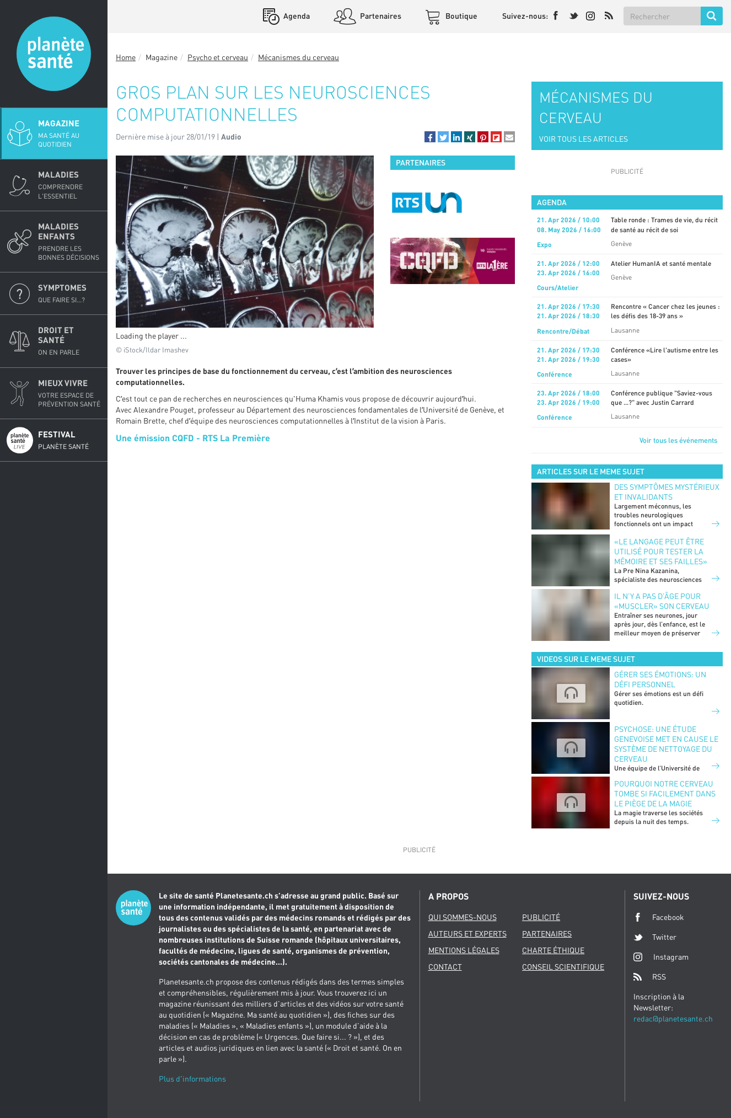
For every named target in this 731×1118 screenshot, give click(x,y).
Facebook (658, 917)
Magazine (69, 133)
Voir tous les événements (678, 440)
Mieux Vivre (69, 393)
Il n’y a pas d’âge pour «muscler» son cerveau (662, 601)
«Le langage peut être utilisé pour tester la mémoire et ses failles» (660, 551)
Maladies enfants (69, 241)
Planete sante (54, 54)
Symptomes (69, 293)
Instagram (661, 956)
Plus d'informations (192, 1078)
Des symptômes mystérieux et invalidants (666, 491)
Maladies (69, 184)
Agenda (296, 15)
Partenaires (379, 15)
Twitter (654, 937)
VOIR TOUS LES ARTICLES (583, 138)
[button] (430, 136)
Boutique (460, 15)
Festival (69, 440)
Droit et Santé (69, 341)
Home (126, 57)
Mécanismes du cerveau (298, 57)
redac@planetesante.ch (673, 1018)
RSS (649, 976)
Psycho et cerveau (217, 57)
